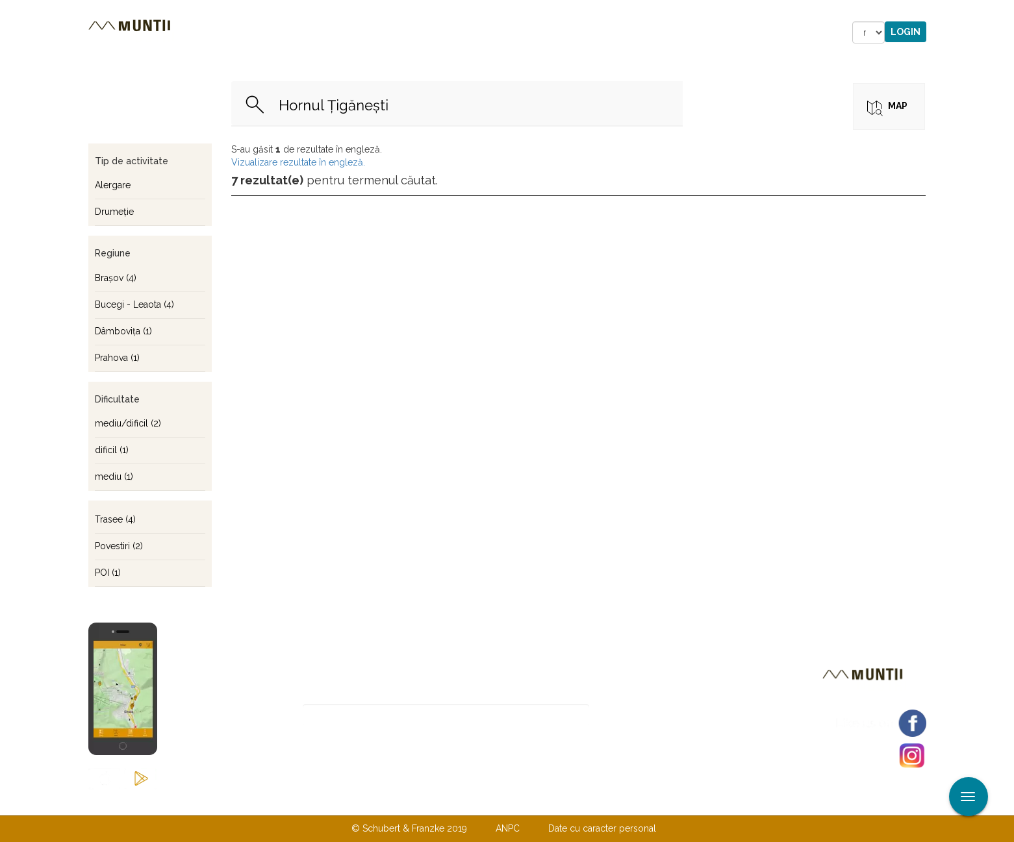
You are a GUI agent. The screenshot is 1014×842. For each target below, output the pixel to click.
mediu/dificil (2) (128, 423)
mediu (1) (114, 476)
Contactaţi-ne (407, 802)
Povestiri (396, 32)
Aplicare (1004, 11)
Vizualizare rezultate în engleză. (298, 162)
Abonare (631, 716)
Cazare (331, 32)
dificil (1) (112, 450)
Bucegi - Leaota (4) (134, 304)
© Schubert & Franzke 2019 (409, 828)
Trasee (271, 32)
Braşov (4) (115, 278)
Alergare (113, 185)
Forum (581, 32)
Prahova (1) (117, 358)
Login (905, 32)
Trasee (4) (115, 519)
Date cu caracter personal (602, 828)
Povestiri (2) (119, 546)
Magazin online (492, 32)
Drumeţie (114, 211)
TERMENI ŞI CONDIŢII (584, 802)
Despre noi (487, 802)
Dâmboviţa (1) (123, 331)
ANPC (508, 828)
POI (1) (108, 572)
